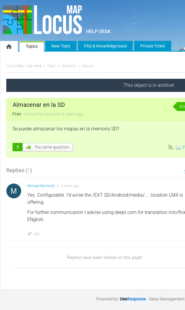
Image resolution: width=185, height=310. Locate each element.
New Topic (61, 46)
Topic (51, 66)
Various (88, 66)
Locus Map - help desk (24, 66)
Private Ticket (152, 46)
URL (33, 234)
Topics (32, 46)
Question (69, 66)
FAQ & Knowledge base (105, 46)
